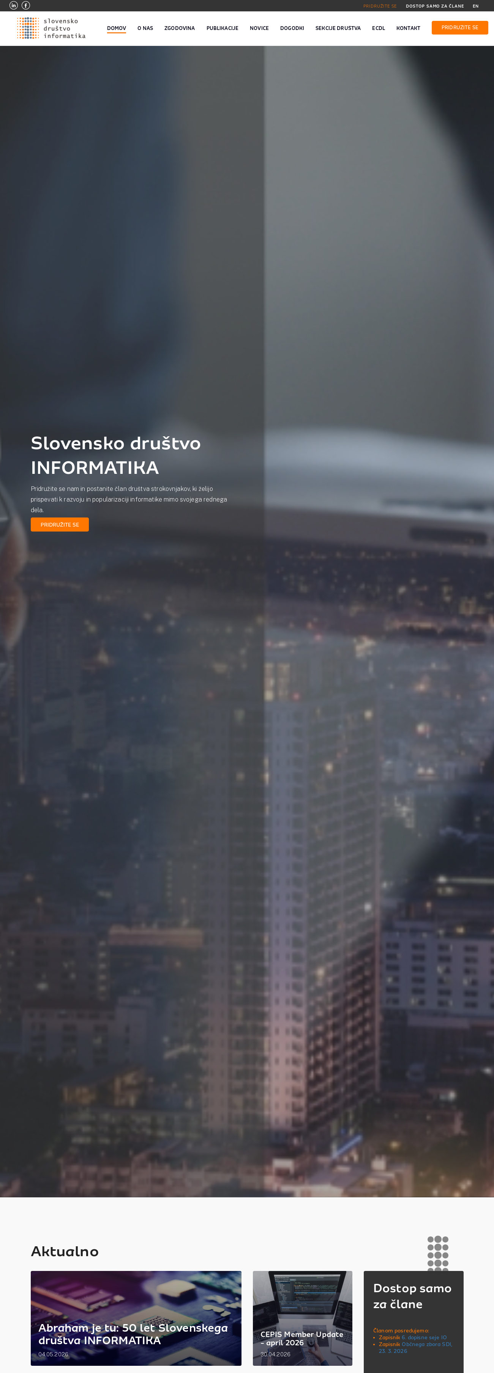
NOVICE (259, 28)
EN (476, 6)
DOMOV (116, 28)
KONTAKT (408, 28)
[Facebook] (26, 6)
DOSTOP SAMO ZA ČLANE (435, 6)
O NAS (145, 28)
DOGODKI (292, 28)
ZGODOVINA (179, 28)
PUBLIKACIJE (223, 28)
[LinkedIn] (13, 6)
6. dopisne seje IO (424, 1337)
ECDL (378, 28)
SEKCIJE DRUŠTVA (338, 28)
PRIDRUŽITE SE (380, 6)
